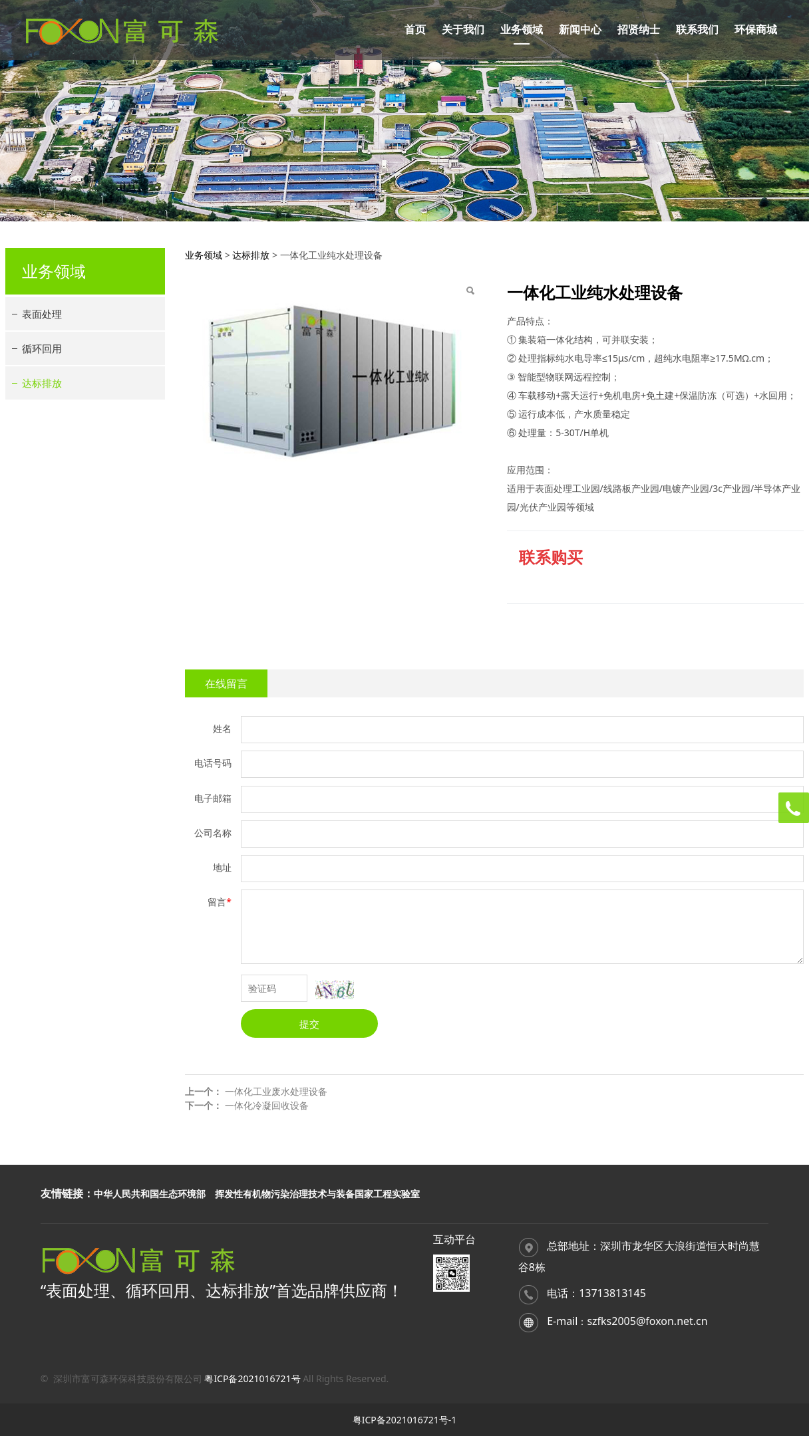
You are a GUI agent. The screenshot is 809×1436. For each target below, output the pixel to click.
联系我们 (697, 29)
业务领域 (521, 29)
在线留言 (226, 683)
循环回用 (42, 348)
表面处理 (42, 313)
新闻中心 (580, 29)
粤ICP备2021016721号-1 (405, 1419)
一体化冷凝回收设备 (267, 1105)
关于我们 (463, 29)
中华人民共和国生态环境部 (150, 1193)
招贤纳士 (638, 29)
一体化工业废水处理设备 (276, 1091)
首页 (415, 29)
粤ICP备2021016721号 (252, 1378)
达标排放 (42, 383)
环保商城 (755, 29)
